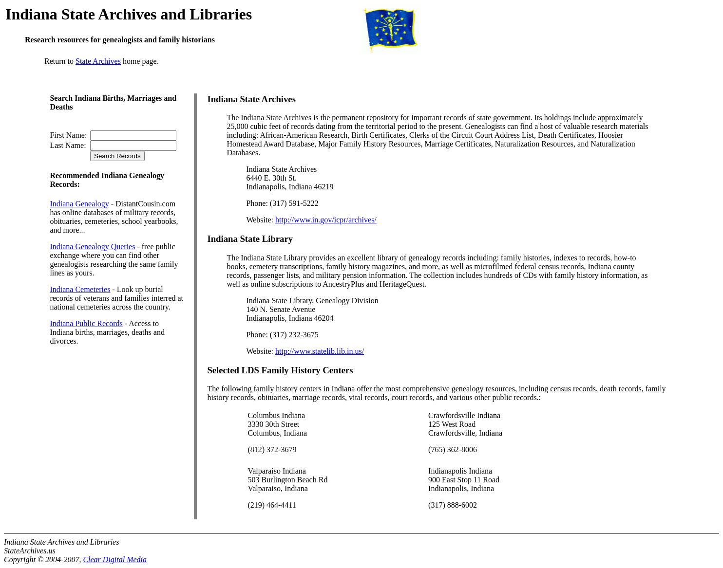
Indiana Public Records (86, 323)
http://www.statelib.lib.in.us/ (319, 351)
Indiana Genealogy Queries (92, 246)
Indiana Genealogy (79, 204)
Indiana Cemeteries (80, 289)
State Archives (98, 61)
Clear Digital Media (115, 559)
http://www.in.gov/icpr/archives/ (326, 220)
